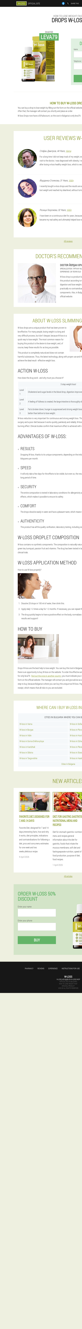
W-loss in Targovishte (28, 758)
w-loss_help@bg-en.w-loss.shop (68, 979)
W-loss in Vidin (26, 735)
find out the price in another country (46, 675)
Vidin (71, 180)
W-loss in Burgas (26, 729)
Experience (53, 968)
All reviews (68, 241)
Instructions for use (71, 968)
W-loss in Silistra (26, 752)
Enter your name (25, 907)
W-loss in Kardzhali (27, 746)
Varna (68, 151)
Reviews (41, 968)
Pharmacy (29, 968)
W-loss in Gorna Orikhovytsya (32, 741)
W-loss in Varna (26, 723)
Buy (37, 940)
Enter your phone (25, 920)
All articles (68, 876)
